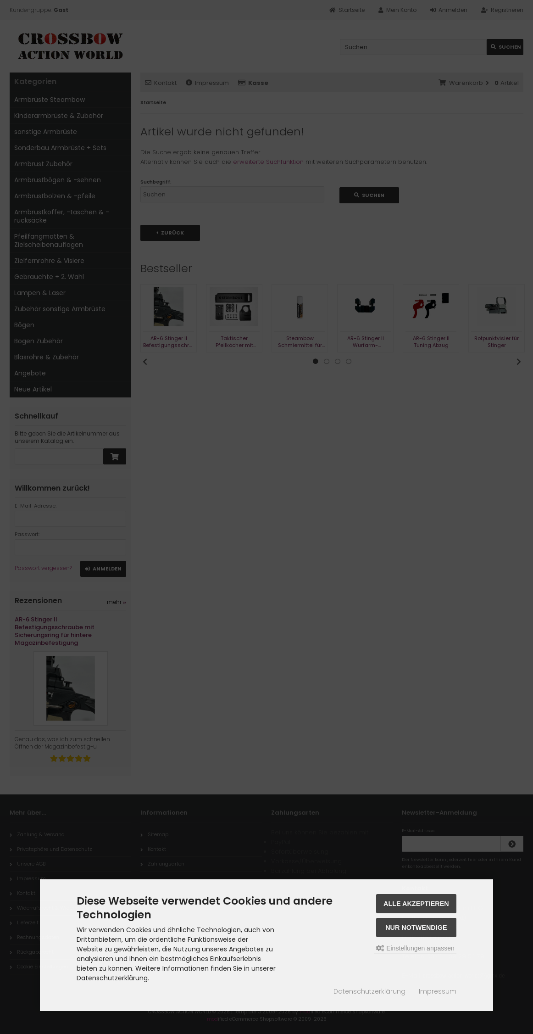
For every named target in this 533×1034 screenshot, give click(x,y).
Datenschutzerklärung (369, 991)
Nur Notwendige (416, 927)
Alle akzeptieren (416, 903)
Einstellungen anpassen (415, 948)
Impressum (437, 991)
